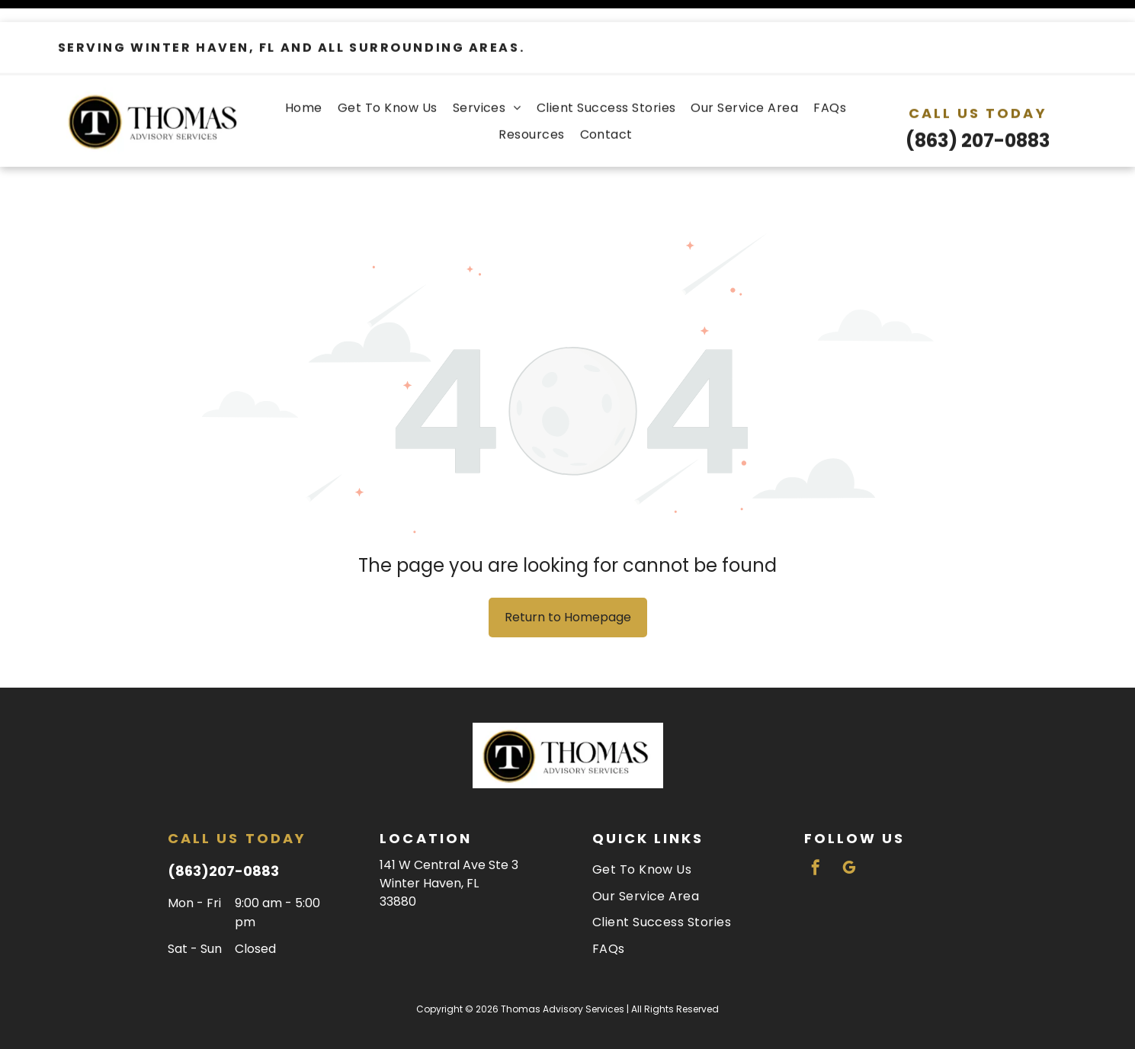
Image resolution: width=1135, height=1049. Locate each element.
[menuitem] (303, 85)
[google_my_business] (849, 831)
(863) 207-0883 (978, 118)
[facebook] (815, 831)
